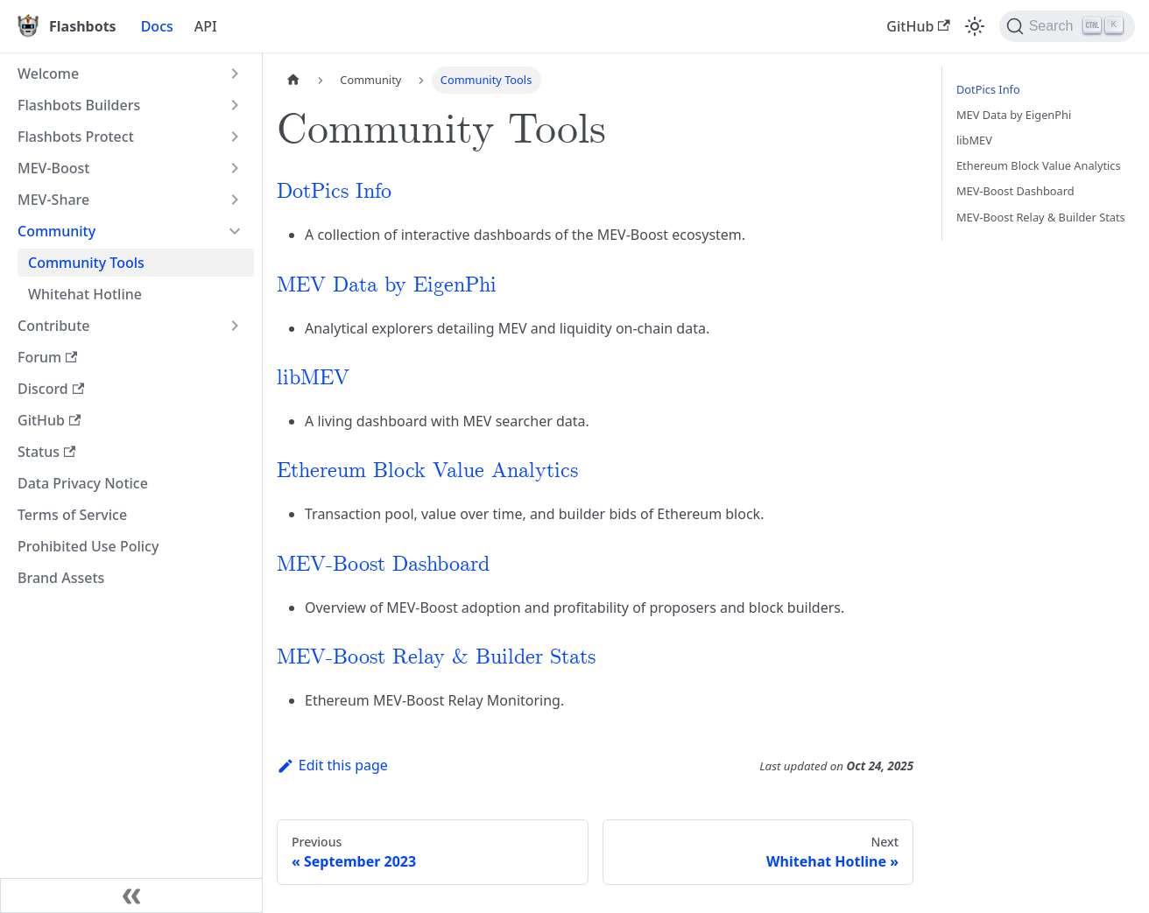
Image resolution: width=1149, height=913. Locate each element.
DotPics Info (334, 192)
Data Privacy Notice (83, 483)
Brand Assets (61, 577)
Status (46, 451)
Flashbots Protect (76, 136)
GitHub (917, 26)
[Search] (1067, 26)
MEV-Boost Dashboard (383, 565)
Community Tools (86, 262)
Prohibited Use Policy (88, 546)
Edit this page (332, 765)
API (205, 26)
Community (56, 231)
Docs (157, 26)
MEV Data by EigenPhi (387, 285)
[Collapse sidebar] (131, 895)
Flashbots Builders (79, 105)
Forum (47, 357)
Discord (51, 388)
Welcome (48, 73)
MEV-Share (53, 199)
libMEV (313, 378)
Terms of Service (72, 514)
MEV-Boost (54, 168)
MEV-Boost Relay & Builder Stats (436, 657)
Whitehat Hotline (85, 294)
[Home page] (293, 80)
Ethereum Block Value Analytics (427, 471)
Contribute (53, 325)
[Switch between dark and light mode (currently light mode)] (975, 26)
